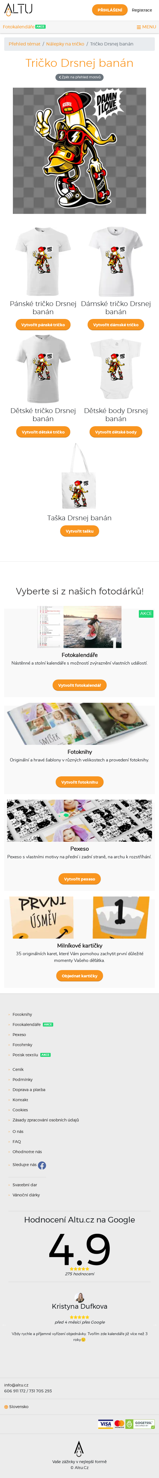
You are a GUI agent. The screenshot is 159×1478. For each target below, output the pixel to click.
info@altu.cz (16, 1385)
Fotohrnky (23, 1045)
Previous (4, 1325)
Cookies (20, 1110)
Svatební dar (25, 1185)
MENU (146, 27)
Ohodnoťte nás (27, 1152)
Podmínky (22, 1080)
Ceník (18, 1070)
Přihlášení (110, 10)
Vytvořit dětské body (116, 432)
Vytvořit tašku (79, 531)
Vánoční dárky (26, 1195)
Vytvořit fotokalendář (79, 686)
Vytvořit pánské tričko (43, 325)
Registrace (142, 10)
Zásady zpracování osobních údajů (46, 1120)
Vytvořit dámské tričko (116, 325)
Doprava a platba (29, 1090)
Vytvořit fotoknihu (79, 782)
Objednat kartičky (79, 976)
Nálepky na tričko (65, 44)
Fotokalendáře (18, 27)
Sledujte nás (24, 1165)
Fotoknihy (23, 1015)
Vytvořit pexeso (79, 879)
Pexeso (20, 1035)
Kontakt (20, 1100)
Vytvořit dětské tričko (43, 432)
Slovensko (19, 1407)
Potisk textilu (26, 1055)
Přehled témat (24, 44)
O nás (18, 1132)
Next (155, 1325)
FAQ (17, 1142)
